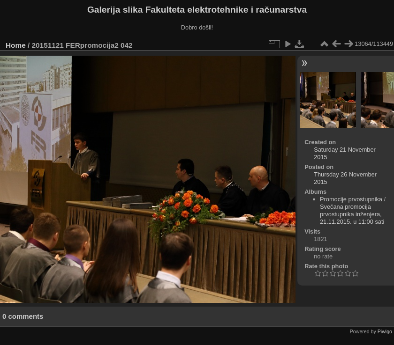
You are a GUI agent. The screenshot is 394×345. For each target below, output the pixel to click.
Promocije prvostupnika (351, 199)
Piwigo (385, 331)
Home (16, 45)
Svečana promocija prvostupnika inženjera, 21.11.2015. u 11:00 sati (352, 214)
